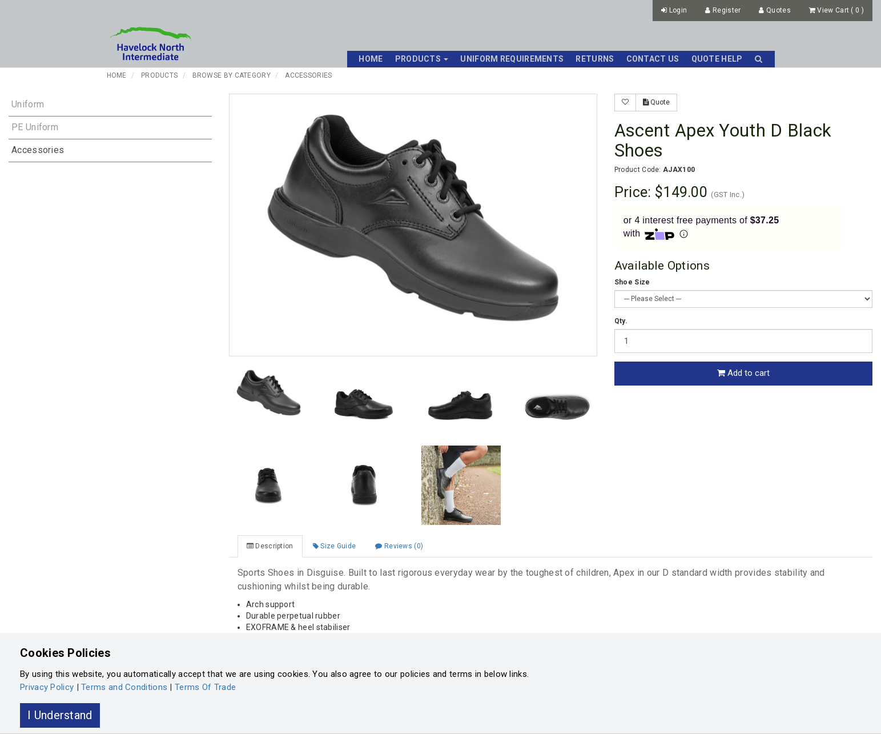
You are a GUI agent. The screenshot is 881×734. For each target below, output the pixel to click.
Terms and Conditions (124, 687)
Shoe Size (632, 282)
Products (159, 75)
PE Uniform (34, 127)
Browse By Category (231, 75)
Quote (656, 102)
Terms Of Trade (205, 687)
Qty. (620, 321)
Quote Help (717, 58)
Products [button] (422, 58)
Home (371, 58)
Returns (595, 58)
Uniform (27, 104)
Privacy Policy (47, 687)
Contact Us (652, 58)
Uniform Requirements (512, 58)
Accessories (308, 75)
